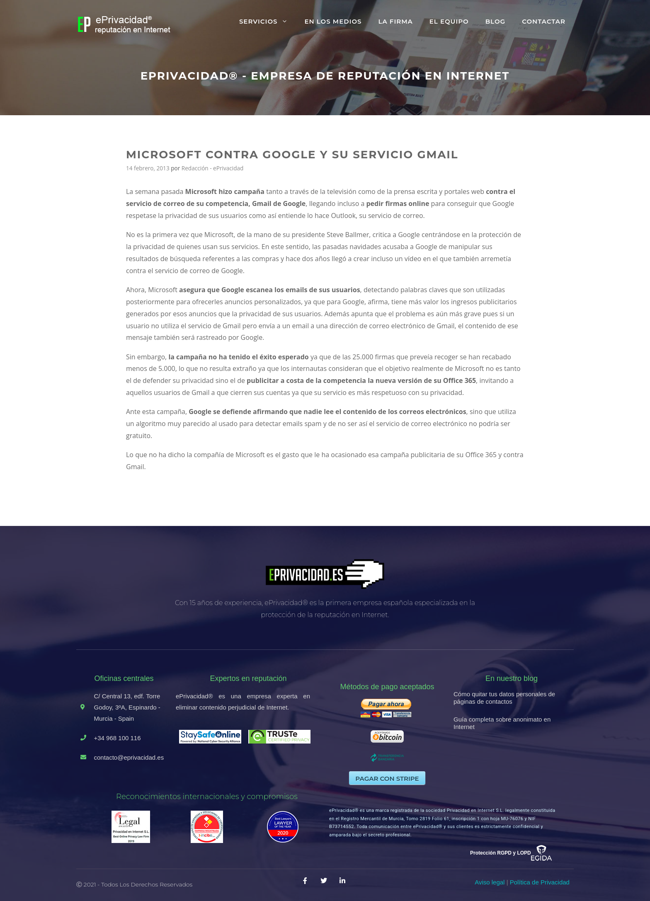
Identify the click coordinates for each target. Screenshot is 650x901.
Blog (495, 21)
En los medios (332, 21)
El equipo (449, 21)
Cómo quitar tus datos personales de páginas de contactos (504, 697)
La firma (395, 21)
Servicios (267, 21)
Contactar (543, 21)
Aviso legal (489, 882)
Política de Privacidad (540, 882)
